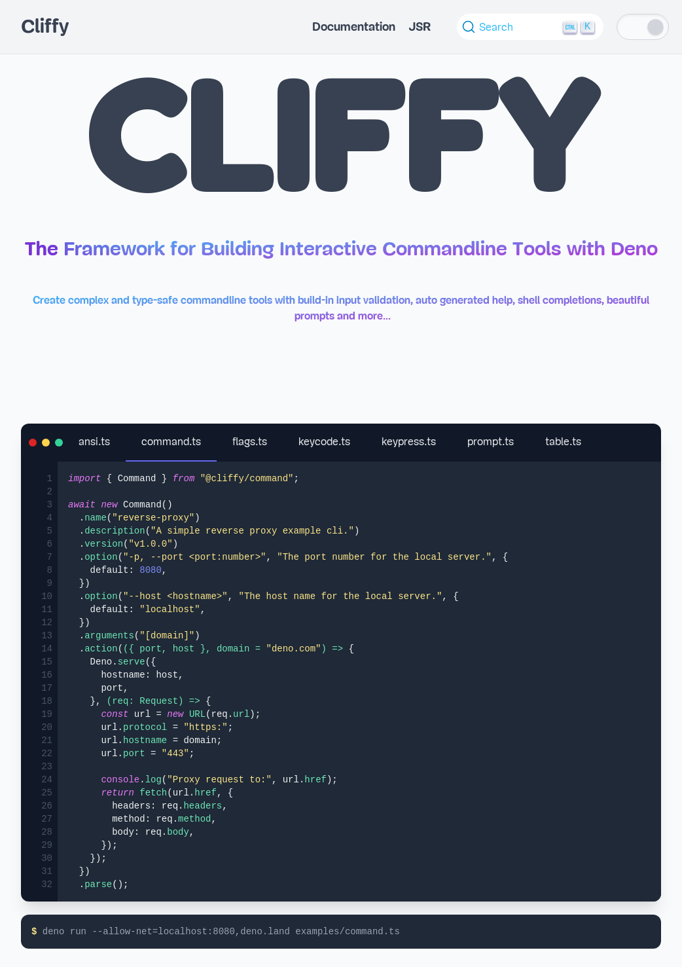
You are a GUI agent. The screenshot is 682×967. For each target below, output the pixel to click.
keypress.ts (409, 442)
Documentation (353, 27)
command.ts (171, 442)
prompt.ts (490, 442)
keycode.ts (324, 442)
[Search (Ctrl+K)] (530, 27)
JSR (419, 27)
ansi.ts (94, 442)
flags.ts (249, 442)
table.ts (563, 442)
